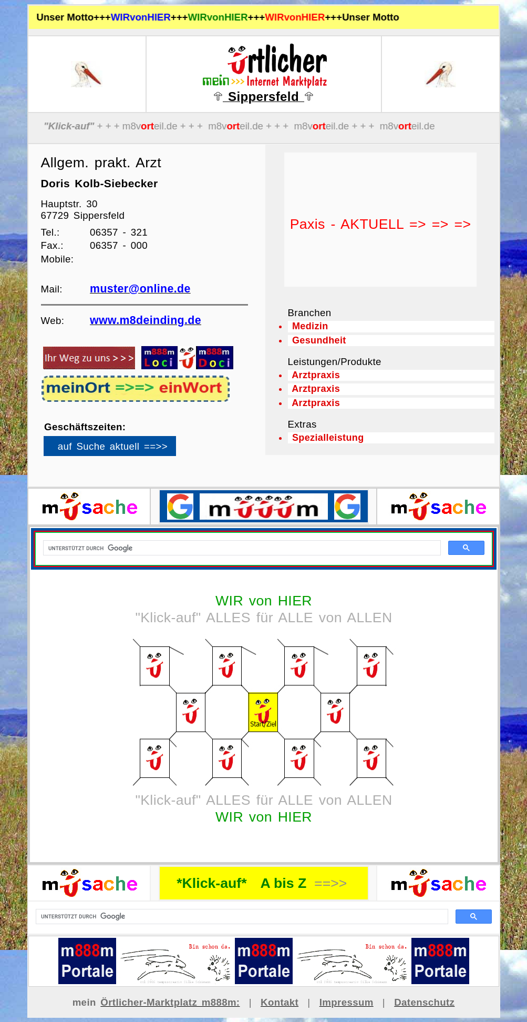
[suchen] (241, 917)
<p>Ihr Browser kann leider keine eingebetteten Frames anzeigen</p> (127, 449)
